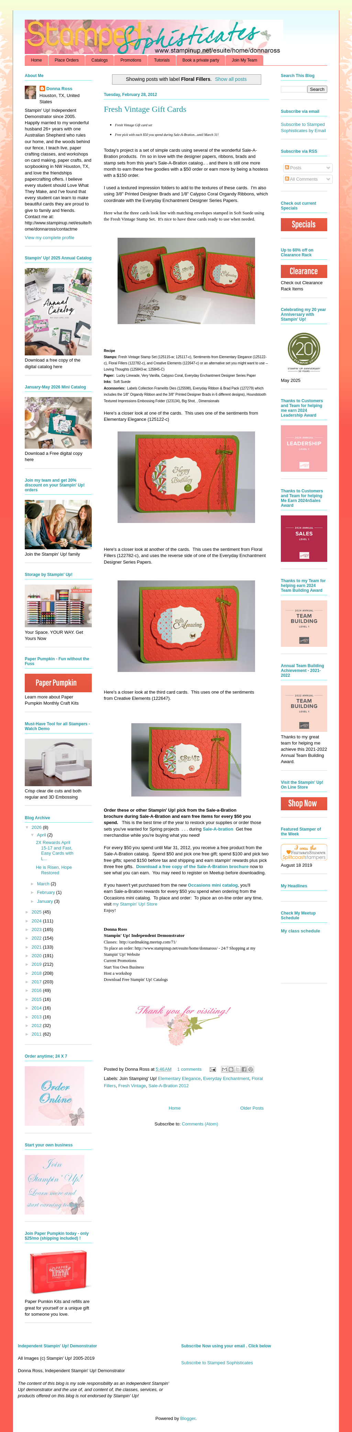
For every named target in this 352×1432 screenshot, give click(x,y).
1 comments (189, 1069)
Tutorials (162, 60)
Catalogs (99, 60)
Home (36, 60)
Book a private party (201, 60)
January (45, 901)
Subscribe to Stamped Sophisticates (217, 1362)
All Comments (301, 179)
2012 (37, 1025)
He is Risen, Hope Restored (54, 870)
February (46, 892)
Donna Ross (59, 88)
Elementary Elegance (179, 1078)
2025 (37, 912)
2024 (37, 920)
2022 (37, 938)
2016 (37, 990)
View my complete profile (49, 237)
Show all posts (231, 79)
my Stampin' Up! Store (135, 904)
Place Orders (67, 60)
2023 (37, 929)
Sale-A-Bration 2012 (168, 1085)
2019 (37, 964)
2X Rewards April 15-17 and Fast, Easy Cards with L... (54, 850)
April (42, 834)
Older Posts (252, 1108)
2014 (37, 1008)
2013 (37, 1016)
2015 (37, 999)
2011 (37, 1034)
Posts (293, 167)
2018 (37, 973)
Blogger (187, 1418)
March (44, 883)
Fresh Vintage (132, 1085)
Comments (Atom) (200, 1123)
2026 (37, 827)
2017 (37, 981)
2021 (37, 947)
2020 (37, 955)
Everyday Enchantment (226, 1078)
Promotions (130, 60)
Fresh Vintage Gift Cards (145, 109)
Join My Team (244, 60)
